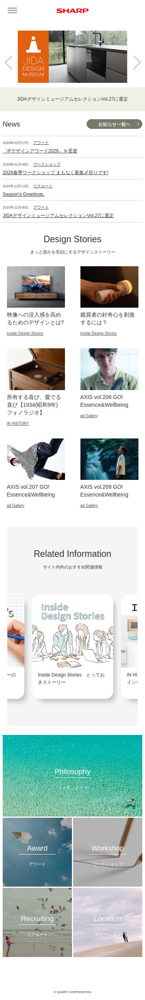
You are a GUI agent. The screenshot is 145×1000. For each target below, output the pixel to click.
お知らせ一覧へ (114, 124)
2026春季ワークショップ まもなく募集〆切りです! (55, 172)
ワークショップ (46, 164)
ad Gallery (89, 416)
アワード (41, 142)
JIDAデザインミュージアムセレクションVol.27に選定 (58, 215)
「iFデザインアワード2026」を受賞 (40, 151)
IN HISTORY (18, 423)
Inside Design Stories (25, 333)
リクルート (43, 186)
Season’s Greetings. (23, 194)
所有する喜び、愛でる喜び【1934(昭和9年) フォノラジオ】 (34, 405)
